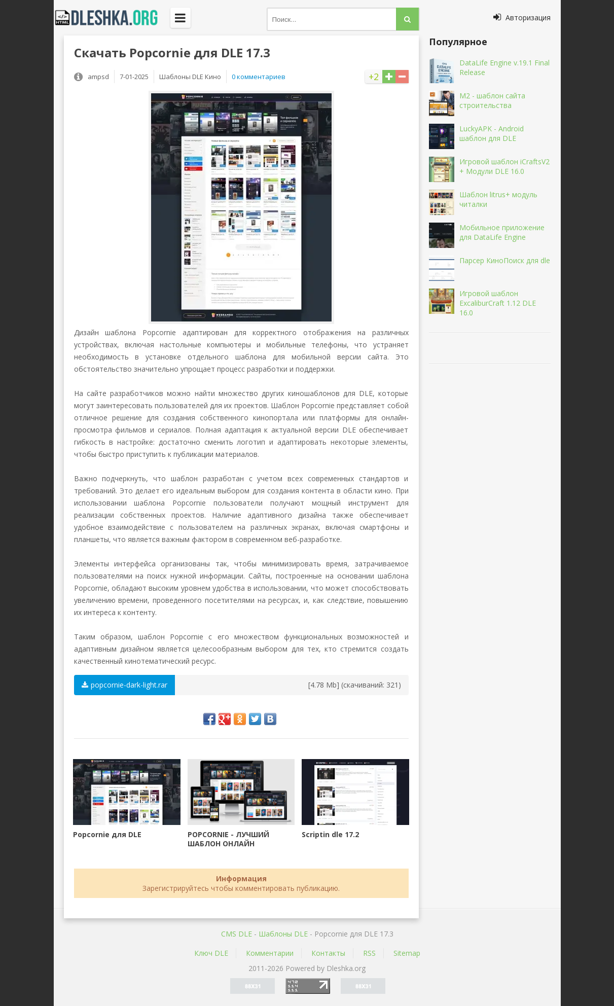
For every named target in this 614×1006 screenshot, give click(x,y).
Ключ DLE (211, 953)
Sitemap (406, 953)
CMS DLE (236, 934)
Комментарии (270, 953)
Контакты (328, 953)
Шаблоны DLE (283, 934)
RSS (369, 953)
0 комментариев (258, 76)
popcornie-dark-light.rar (124, 685)
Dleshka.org (112, 17)
